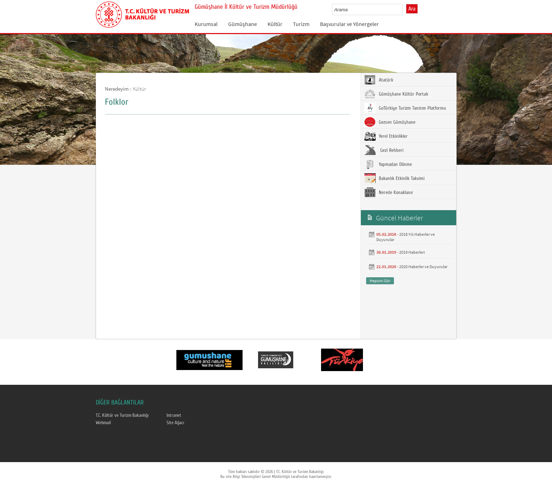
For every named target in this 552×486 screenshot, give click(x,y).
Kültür (275, 23)
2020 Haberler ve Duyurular (423, 266)
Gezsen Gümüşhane (389, 122)
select (404, 9)
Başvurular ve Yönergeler (349, 23)
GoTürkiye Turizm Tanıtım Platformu (405, 108)
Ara (411, 9)
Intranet (174, 415)
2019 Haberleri (412, 252)
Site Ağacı (175, 423)
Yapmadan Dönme (388, 164)
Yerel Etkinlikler (386, 136)
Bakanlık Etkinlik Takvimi (394, 178)
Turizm (301, 23)
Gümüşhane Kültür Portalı (396, 94)
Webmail (103, 423)
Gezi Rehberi (383, 150)
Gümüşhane (242, 23)
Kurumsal (206, 23)
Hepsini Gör (380, 280)
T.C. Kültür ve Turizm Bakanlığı (122, 415)
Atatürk (378, 80)
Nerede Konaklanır (388, 192)
